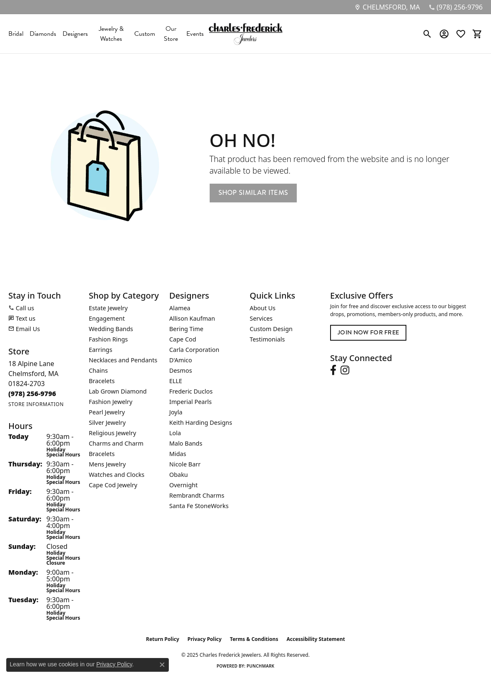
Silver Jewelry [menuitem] (107, 422)
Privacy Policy (205, 639)
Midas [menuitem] (177, 454)
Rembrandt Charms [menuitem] (196, 495)
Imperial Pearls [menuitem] (190, 402)
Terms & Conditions (254, 639)
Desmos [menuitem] (180, 370)
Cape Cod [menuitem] (182, 339)
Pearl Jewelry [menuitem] (107, 412)
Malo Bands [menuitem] (185, 443)
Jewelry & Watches (111, 34)
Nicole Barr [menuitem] (184, 464)
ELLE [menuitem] (175, 381)
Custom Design (271, 329)
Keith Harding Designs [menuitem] (200, 422)
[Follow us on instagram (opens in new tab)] (345, 370)
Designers (75, 34)
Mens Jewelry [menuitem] (107, 464)
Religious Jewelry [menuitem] (112, 433)
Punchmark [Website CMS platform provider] (261, 666)
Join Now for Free (368, 332)
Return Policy (162, 639)
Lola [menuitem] (175, 433)
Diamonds (43, 34)
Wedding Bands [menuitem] (111, 329)
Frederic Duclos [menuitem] (191, 391)
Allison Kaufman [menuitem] (192, 318)
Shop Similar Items (253, 192)
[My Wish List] (461, 33)
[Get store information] (36, 404)
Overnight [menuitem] (183, 485)
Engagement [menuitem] (107, 318)
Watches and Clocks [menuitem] (116, 475)
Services (261, 318)
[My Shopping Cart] (477, 33)
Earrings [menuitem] (100, 350)
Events (195, 34)
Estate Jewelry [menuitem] (108, 308)
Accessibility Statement (315, 639)
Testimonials (267, 339)
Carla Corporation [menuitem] (194, 350)
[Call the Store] (32, 393)
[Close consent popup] (162, 664)
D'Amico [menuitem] (180, 360)
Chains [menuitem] (98, 370)
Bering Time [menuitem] (186, 329)
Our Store (171, 34)
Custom (144, 34)
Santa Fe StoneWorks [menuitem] (198, 506)
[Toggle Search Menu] (427, 33)
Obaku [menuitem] (178, 475)
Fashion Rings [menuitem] (108, 339)
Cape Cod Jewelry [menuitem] (113, 485)
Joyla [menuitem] (175, 412)
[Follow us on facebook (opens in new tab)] (333, 370)
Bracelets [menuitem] (102, 381)
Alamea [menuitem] (179, 308)
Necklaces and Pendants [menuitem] (123, 360)
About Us (263, 308)
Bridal (15, 34)
